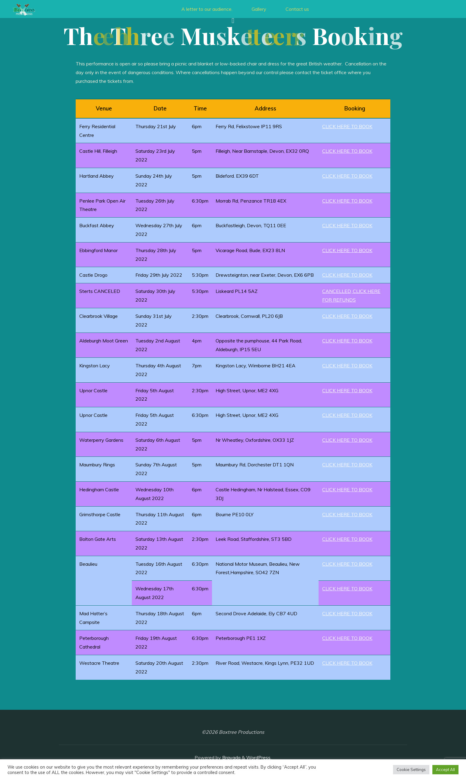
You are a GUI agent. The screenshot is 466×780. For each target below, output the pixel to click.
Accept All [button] (445, 769)
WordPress (258, 757)
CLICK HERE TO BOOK (347, 126)
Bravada (231, 757)
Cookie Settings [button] (411, 769)
